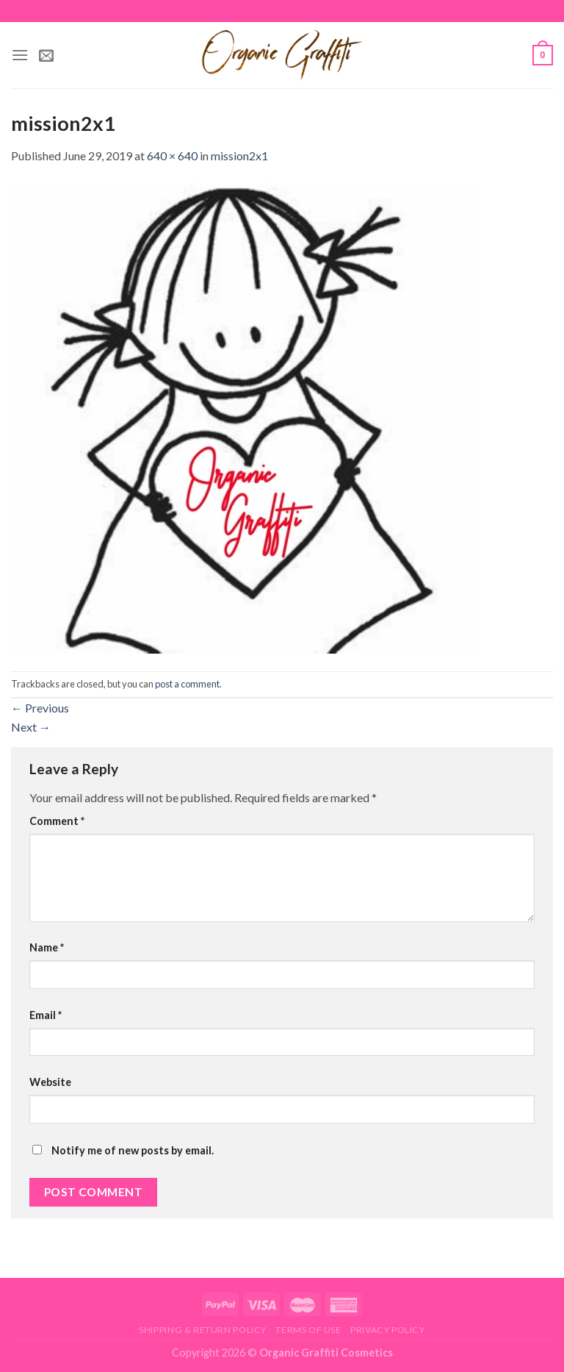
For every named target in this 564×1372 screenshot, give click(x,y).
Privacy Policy (387, 1329)
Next (31, 727)
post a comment (187, 684)
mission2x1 (239, 155)
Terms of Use (308, 1329)
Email (45, 1015)
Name (46, 947)
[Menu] (20, 55)
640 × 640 (172, 155)
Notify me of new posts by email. (132, 1150)
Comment (56, 821)
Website (50, 1082)
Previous (40, 708)
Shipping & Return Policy (203, 1329)
